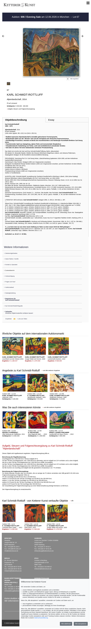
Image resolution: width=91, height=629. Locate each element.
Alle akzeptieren (80, 624)
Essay (51, 120)
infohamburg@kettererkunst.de (44, 551)
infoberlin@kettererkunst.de (13, 571)
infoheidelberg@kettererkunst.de (14, 591)
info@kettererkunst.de (11, 551)
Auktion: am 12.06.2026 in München (41, 17)
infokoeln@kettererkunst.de (42, 569)
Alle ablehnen (66, 624)
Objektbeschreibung (16, 120)
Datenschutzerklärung (41, 618)
